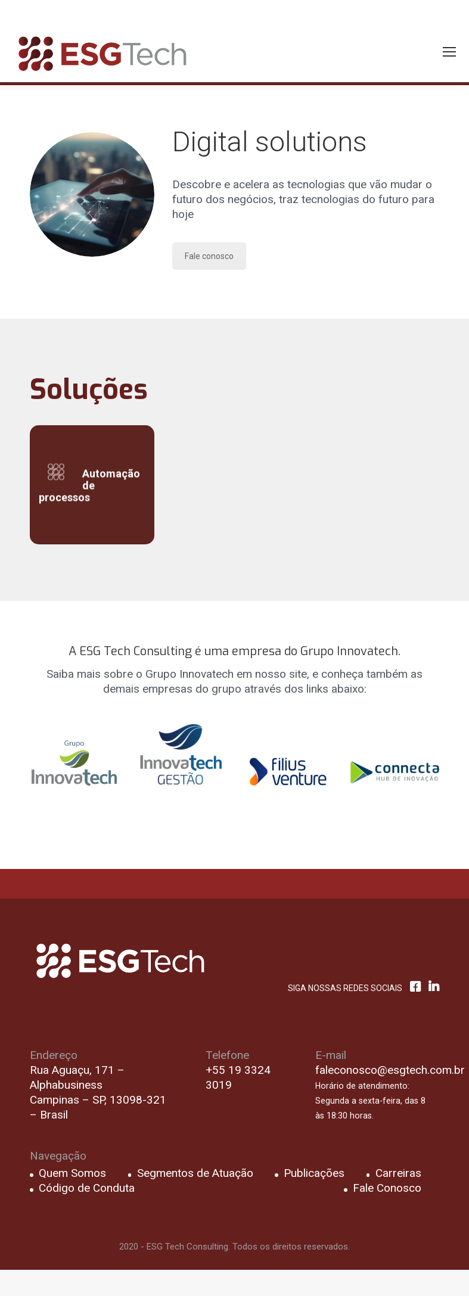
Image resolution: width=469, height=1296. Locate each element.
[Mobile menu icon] (449, 52)
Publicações (314, 1173)
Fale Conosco (387, 1188)
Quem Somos (72, 1173)
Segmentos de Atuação (195, 1173)
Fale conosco (209, 256)
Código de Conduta (87, 1188)
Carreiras (398, 1173)
